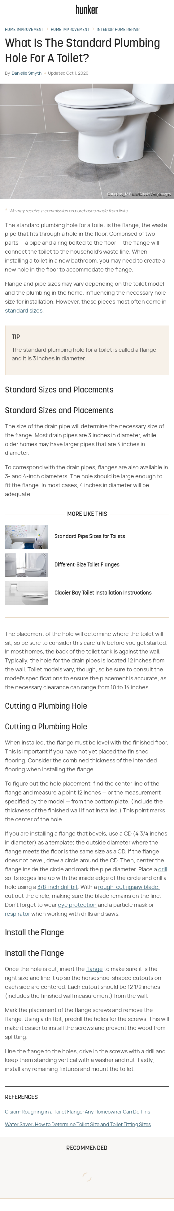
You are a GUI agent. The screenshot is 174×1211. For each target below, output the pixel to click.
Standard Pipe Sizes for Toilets (89, 537)
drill (162, 870)
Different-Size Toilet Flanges (87, 565)
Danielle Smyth (26, 73)
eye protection (77, 905)
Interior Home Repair (118, 30)
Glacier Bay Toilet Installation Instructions (103, 593)
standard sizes (23, 311)
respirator (17, 914)
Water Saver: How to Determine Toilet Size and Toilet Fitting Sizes (78, 1124)
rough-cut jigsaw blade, (129, 887)
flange (94, 969)
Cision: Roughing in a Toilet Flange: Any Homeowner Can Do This (77, 1111)
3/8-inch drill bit (57, 887)
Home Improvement (24, 30)
